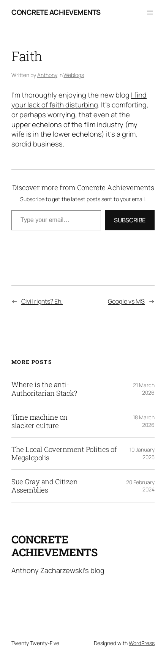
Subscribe (129, 220)
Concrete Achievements (56, 12)
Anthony (47, 75)
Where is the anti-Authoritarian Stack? (44, 388)
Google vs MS (126, 301)
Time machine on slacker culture (39, 421)
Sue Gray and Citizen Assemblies (44, 485)
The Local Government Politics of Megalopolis (64, 453)
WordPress (142, 643)
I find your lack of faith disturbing (79, 100)
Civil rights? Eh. (42, 301)
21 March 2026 (144, 388)
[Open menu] (150, 12)
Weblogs (73, 75)
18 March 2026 (144, 421)
